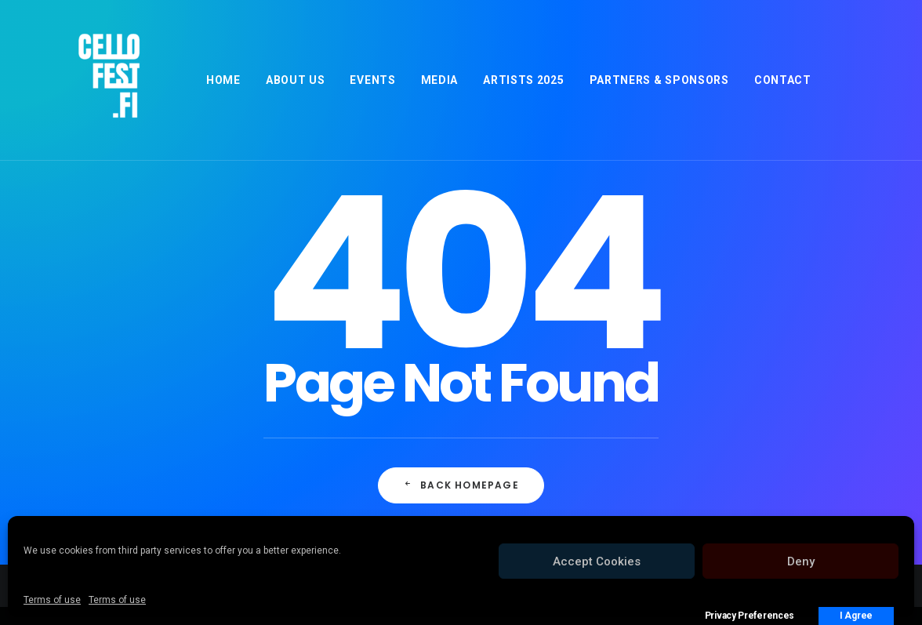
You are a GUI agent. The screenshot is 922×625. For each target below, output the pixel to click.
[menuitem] (223, 80)
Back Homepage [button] (461, 485)
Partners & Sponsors (659, 80)
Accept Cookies (597, 561)
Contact (782, 80)
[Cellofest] (86, 80)
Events (372, 80)
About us (295, 80)
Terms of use (52, 599)
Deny (801, 561)
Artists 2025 (523, 80)
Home (223, 80)
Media (440, 80)
